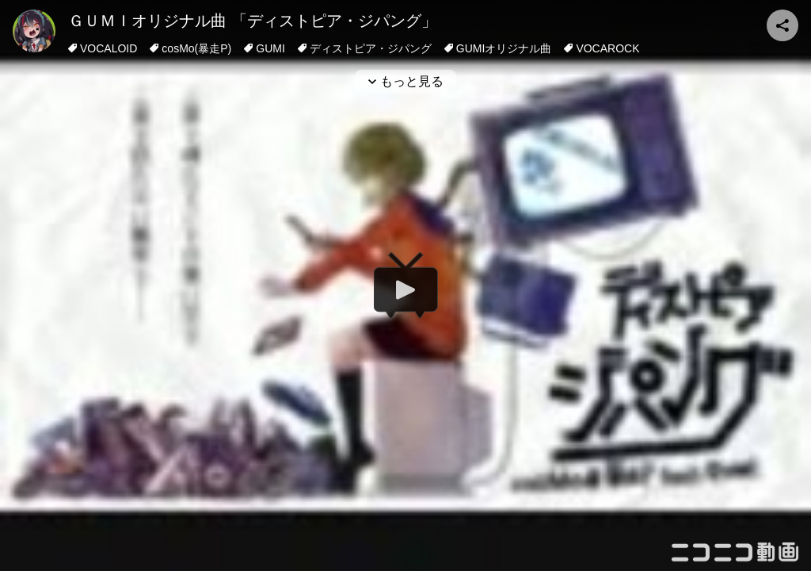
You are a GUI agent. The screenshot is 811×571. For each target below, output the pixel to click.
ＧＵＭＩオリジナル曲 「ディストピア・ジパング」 (252, 20)
